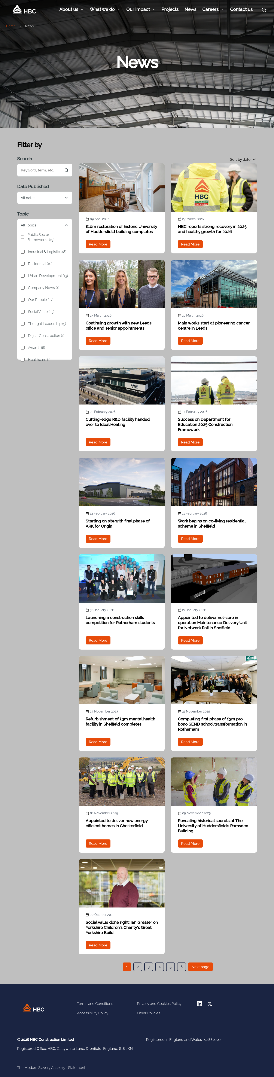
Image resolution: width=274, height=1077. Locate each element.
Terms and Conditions (95, 1003)
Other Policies (148, 1013)
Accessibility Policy (92, 1013)
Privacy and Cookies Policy (159, 1003)
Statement (76, 1067)
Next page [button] (200, 967)
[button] (243, 159)
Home (10, 26)
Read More (98, 244)
